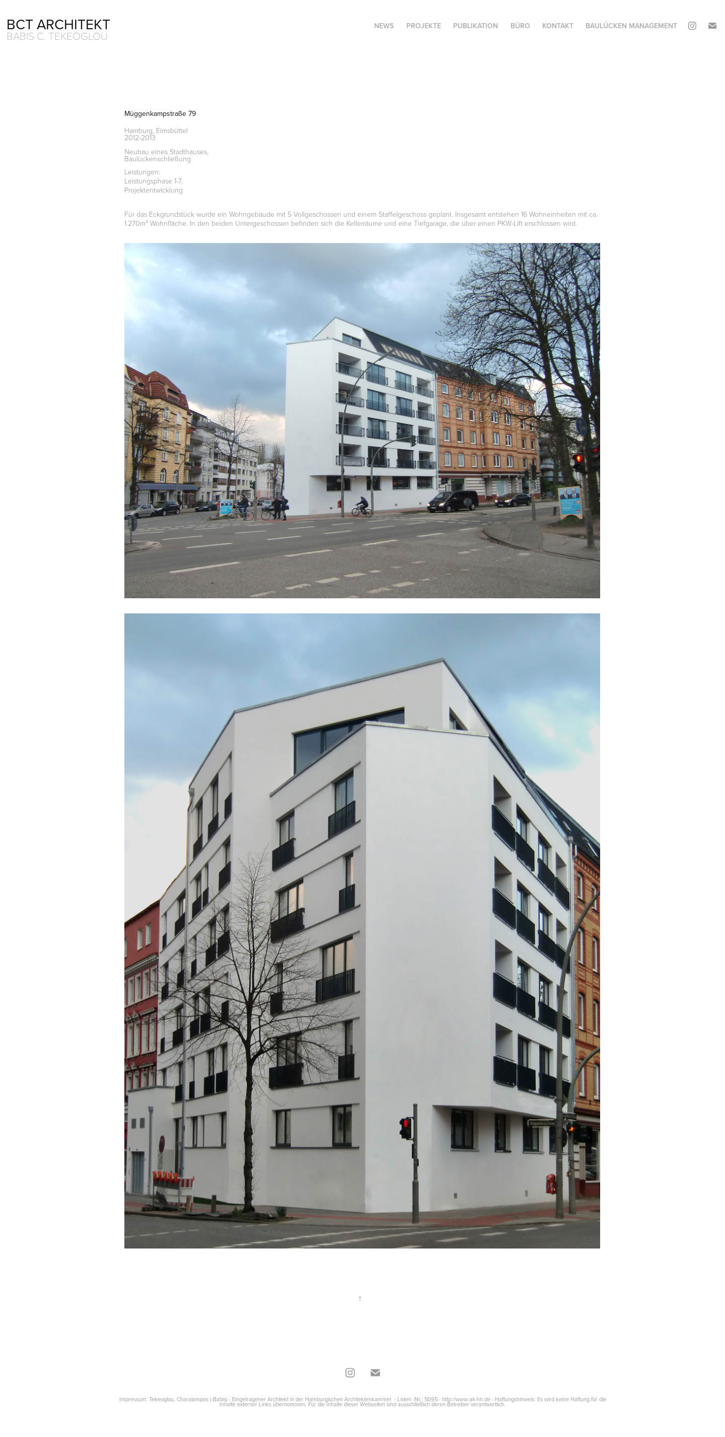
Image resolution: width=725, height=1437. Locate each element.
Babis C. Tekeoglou (57, 35)
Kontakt (557, 26)
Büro (520, 26)
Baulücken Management (631, 26)
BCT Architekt (58, 24)
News (384, 26)
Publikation (475, 26)
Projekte (423, 26)
